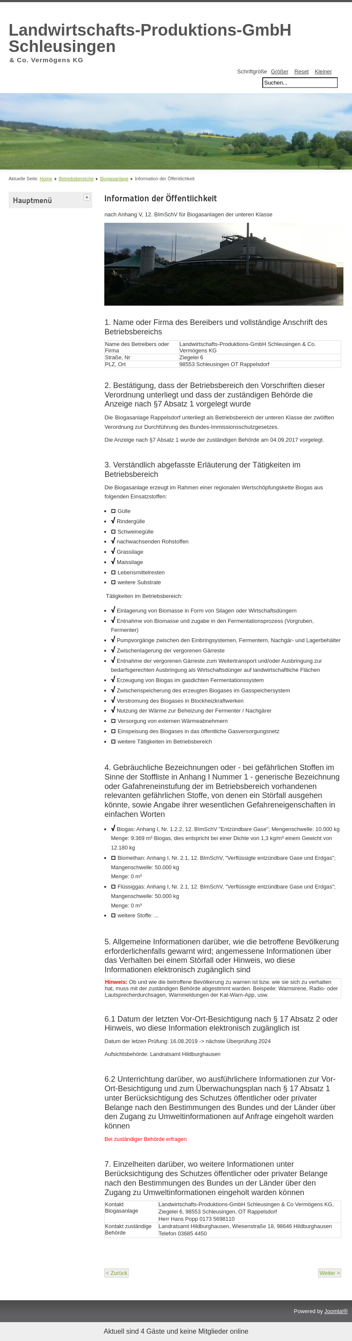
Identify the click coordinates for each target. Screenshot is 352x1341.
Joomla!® (336, 1311)
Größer (279, 71)
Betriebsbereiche (76, 178)
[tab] (88, 196)
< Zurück (116, 1273)
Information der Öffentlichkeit (160, 198)
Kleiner (323, 71)
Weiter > (329, 1273)
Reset (301, 71)
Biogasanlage (114, 178)
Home (46, 178)
